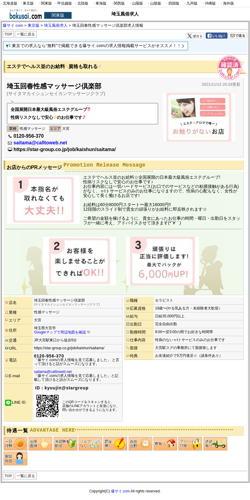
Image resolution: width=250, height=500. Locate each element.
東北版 (27, 3)
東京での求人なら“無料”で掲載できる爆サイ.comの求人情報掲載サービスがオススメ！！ (96, 45)
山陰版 (154, 3)
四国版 (172, 3)
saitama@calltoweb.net (40, 142)
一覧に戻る (26, 34)
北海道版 (8, 3)
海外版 (227, 3)
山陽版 (136, 3)
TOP (8, 34)
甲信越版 (63, 3)
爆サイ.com (120, 491)
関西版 (118, 3)
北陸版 (81, 3)
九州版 (191, 3)
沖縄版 (209, 3)
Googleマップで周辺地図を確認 (60, 332)
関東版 (45, 3)
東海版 (99, 3)
